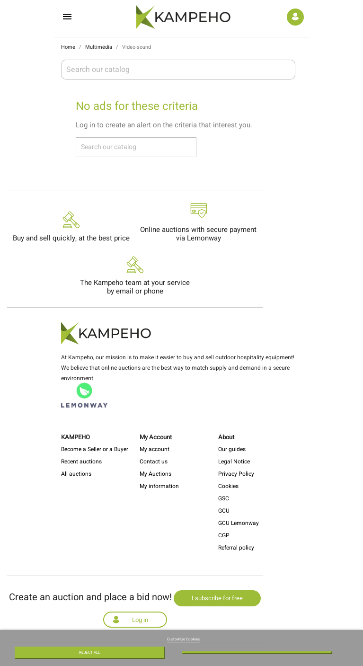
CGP (224, 535)
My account (154, 449)
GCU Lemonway (238, 523)
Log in (140, 619)
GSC (223, 498)
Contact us (154, 461)
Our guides (232, 449)
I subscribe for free (217, 598)
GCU (224, 510)
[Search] (178, 70)
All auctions (76, 474)
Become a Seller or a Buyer (94, 449)
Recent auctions (81, 461)
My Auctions (155, 474)
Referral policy (236, 547)
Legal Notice (234, 461)
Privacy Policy (236, 474)
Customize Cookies (183, 639)
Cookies (228, 486)
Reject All (89, 652)
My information (159, 486)
